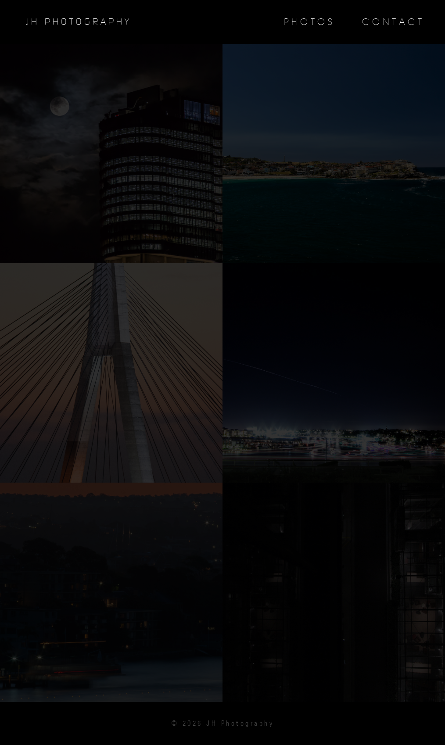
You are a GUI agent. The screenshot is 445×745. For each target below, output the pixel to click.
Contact (393, 22)
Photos (309, 22)
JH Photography (79, 22)
